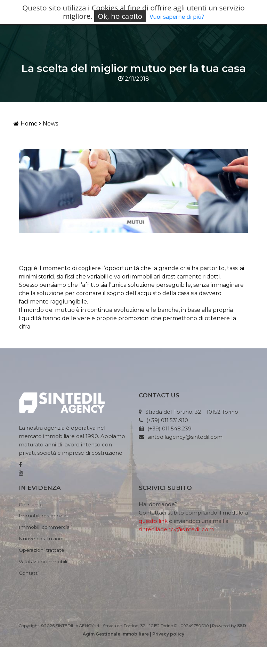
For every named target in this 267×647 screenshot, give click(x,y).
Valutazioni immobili (43, 561)
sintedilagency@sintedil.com (176, 529)
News (48, 123)
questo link (153, 521)
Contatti (29, 573)
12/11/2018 (133, 78)
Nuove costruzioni (41, 538)
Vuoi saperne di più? (177, 17)
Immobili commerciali (45, 527)
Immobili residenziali (43, 515)
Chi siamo (31, 504)
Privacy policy (168, 634)
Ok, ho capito (120, 16)
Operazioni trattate (41, 550)
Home (26, 123)
